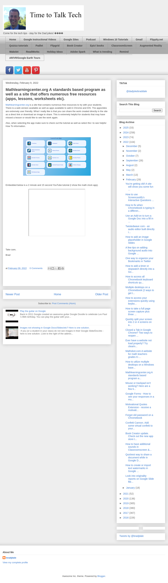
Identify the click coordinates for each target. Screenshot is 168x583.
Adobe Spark (77, 51)
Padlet (39, 45)
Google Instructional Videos (40, 39)
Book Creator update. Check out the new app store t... (139, 436)
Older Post (101, 294)
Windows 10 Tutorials (115, 39)
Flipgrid (54, 45)
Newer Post (13, 294)
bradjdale (11, 557)
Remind (124, 51)
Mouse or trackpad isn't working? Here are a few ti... (138, 386)
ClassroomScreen (121, 45)
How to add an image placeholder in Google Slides (138, 239)
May (128, 170)
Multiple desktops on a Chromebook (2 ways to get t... (139, 290)
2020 (126, 498)
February (131, 179)
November (132, 150)
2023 (126, 137)
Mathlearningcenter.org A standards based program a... (139, 375)
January (130, 487)
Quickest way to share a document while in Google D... (138, 457)
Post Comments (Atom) (64, 303)
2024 (126, 132)
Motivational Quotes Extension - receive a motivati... (138, 407)
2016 (126, 517)
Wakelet (13, 51)
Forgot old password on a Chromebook (139, 416)
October (130, 155)
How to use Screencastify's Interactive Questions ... (139, 197)
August (130, 165)
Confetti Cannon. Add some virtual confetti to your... (139, 425)
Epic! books (97, 45)
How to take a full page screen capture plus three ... (137, 311)
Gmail (139, 39)
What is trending (102, 51)
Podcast (91, 39)
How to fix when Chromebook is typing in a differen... (139, 208)
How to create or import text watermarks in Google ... (138, 468)
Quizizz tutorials (18, 45)
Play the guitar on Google (33, 311)
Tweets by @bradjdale (131, 536)
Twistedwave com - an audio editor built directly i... (140, 229)
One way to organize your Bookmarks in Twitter (139, 260)
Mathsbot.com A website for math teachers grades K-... (138, 354)
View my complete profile (15, 562)
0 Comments (36, 268)
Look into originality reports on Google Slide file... (139, 478)
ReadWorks (32, 51)
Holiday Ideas (55, 51)
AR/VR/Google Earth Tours (24, 57)
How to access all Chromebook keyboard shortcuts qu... (139, 279)
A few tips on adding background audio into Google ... (138, 250)
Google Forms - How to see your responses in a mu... (139, 396)
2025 (126, 127)
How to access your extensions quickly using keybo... (140, 300)
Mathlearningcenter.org (17, 104)
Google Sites (71, 39)
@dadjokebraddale (136, 91)
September (132, 160)
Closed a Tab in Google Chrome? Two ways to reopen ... (138, 332)
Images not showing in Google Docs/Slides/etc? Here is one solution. (54, 327)
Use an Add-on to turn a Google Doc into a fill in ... (139, 218)
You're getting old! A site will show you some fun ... (139, 186)
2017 (126, 513)
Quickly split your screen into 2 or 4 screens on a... (138, 322)
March (130, 174)
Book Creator (75, 45)
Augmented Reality (151, 45)
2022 (126, 142)
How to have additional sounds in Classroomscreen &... (138, 447)
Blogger (101, 576)
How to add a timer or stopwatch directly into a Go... (139, 268)
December (132, 146)
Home (12, 39)
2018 (126, 508)
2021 (126, 493)
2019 (126, 503)
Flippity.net (156, 39)
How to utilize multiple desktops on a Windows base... (139, 364)
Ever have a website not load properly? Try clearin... (138, 343)
